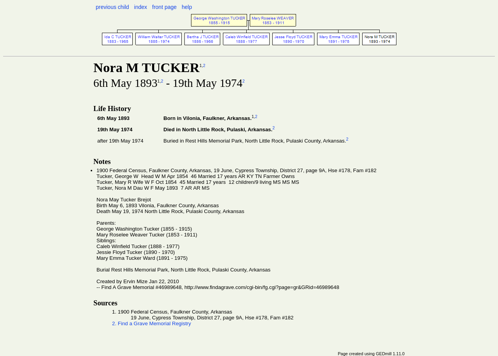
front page (164, 7)
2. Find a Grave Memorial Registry (151, 323)
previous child (112, 7)
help (187, 7)
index (140, 7)
